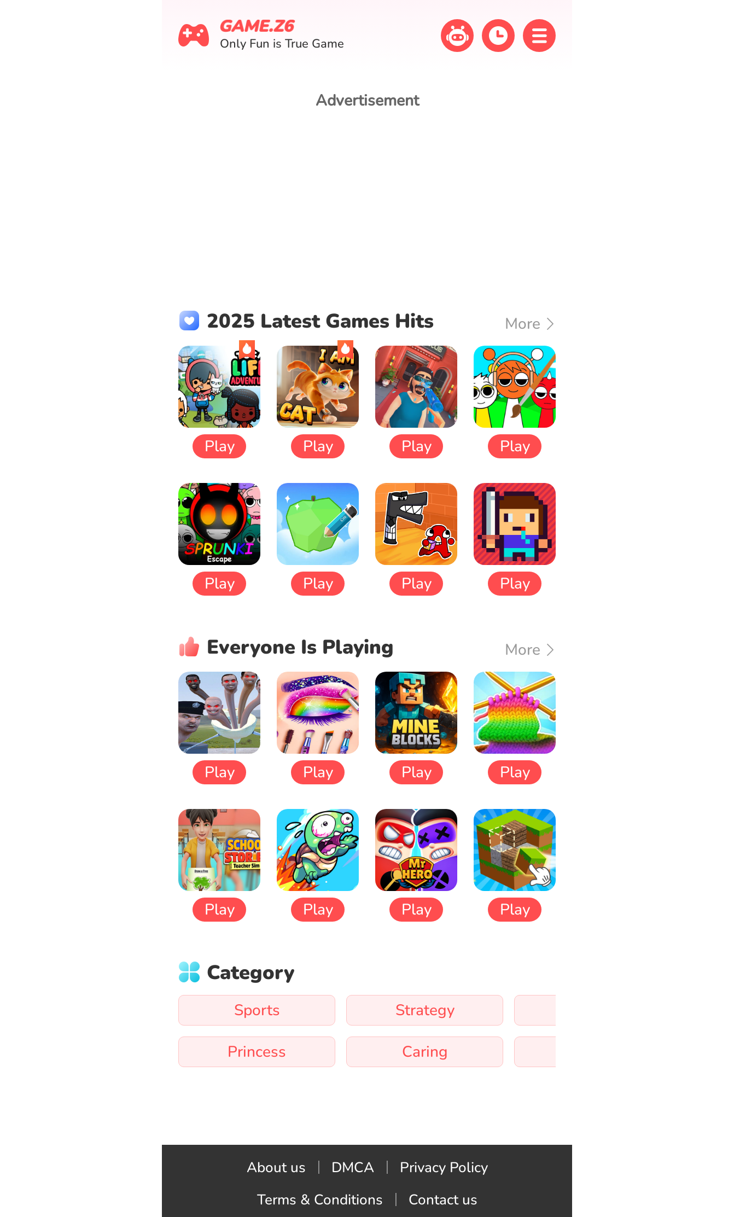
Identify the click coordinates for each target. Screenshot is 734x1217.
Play (220, 446)
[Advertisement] (367, 198)
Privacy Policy (444, 1167)
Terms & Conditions (320, 1199)
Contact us (443, 1199)
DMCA (352, 1167)
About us (276, 1167)
